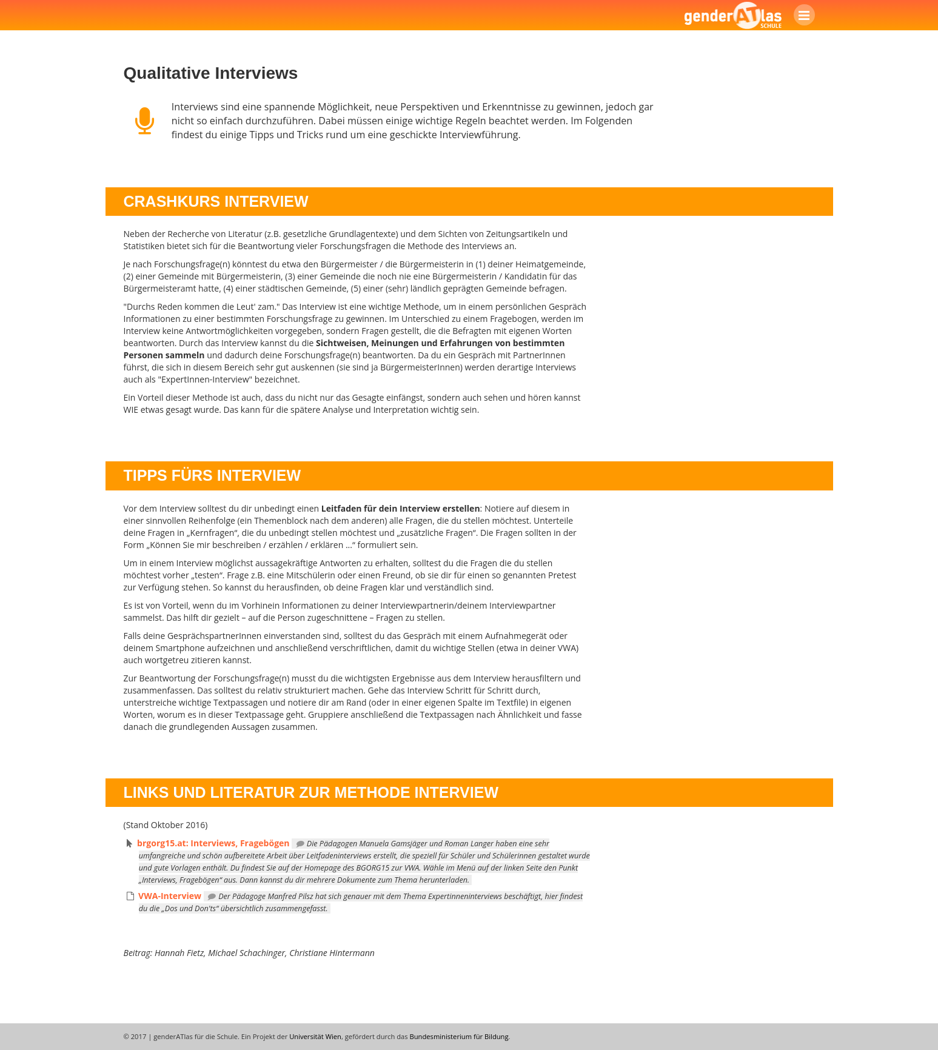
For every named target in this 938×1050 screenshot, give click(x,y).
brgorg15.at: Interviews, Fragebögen (213, 843)
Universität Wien (315, 1036)
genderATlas (733, 15)
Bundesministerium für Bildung (459, 1036)
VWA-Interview (169, 895)
